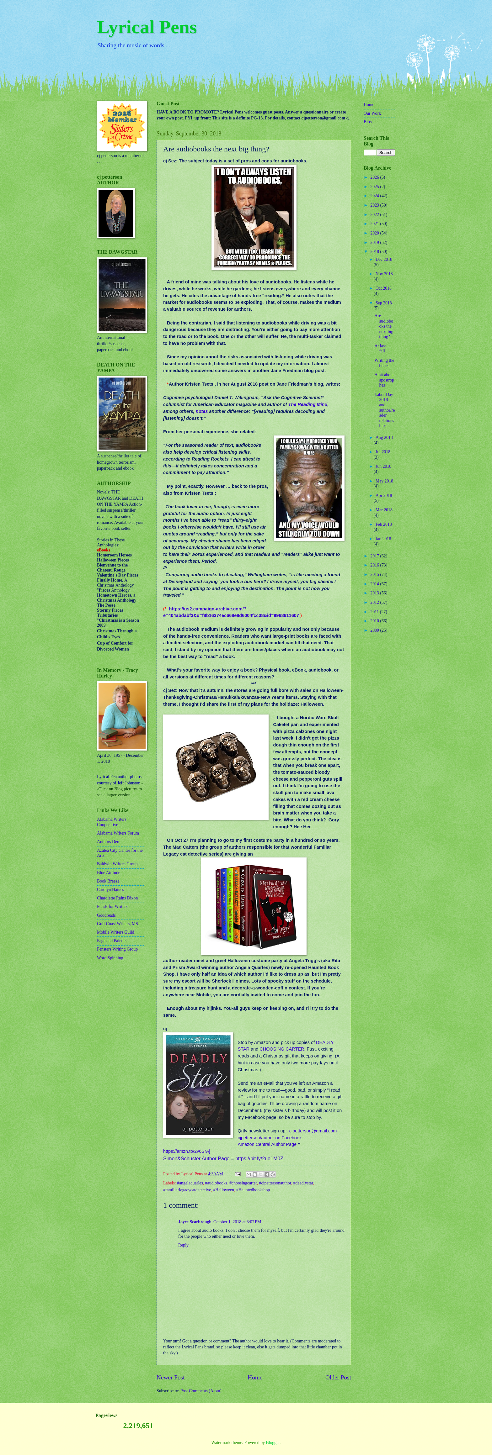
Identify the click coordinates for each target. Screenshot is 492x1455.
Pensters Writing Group (117, 949)
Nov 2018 (384, 273)
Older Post (338, 1377)
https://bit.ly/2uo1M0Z (259, 1158)
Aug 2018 (384, 437)
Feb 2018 (384, 524)
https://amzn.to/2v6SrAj (186, 1151)
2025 (375, 186)
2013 (375, 593)
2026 (375, 177)
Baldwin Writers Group (117, 864)
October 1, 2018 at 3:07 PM (237, 1222)
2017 (375, 556)
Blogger (273, 1442)
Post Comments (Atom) (201, 1391)
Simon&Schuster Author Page (196, 1158)
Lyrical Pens (147, 27)
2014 (375, 584)
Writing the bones (384, 363)
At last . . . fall (383, 349)
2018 (375, 251)
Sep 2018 (384, 303)
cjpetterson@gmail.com (313, 1130)
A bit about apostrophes (384, 379)
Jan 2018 (383, 538)
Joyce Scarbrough (194, 1222)
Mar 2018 (384, 510)
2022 (375, 214)
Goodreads (106, 915)
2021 (375, 223)
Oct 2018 (384, 288)
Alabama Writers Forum (118, 833)
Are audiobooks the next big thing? (383, 326)
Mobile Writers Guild (115, 932)
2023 (375, 205)
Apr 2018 (384, 495)
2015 (375, 574)
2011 (375, 611)
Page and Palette (111, 940)
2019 (375, 242)
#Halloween (223, 1190)
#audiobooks (216, 1183)
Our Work (372, 113)
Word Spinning (110, 958)
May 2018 (384, 481)
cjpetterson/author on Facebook (270, 1137)
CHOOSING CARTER (281, 1049)
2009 (375, 630)
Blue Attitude (108, 872)
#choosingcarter (243, 1183)
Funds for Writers (112, 906)
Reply (183, 1245)
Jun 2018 (383, 466)
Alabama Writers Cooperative (111, 822)
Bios (368, 121)
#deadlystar (303, 1183)
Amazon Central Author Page (267, 1144)
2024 (375, 195)
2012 (375, 602)
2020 (375, 233)
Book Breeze (108, 881)
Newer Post (171, 1377)
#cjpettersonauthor (275, 1183)
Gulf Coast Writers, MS (117, 923)
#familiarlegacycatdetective (187, 1190)
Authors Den (108, 841)
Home (255, 1377)
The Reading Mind (308, 404)
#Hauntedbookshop (253, 1190)
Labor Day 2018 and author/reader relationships (384, 410)
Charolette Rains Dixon (117, 898)
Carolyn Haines (110, 889)
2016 (375, 565)
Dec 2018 (384, 259)
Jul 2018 (383, 452)
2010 (375, 621)
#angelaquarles (190, 1183)
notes (202, 411)
